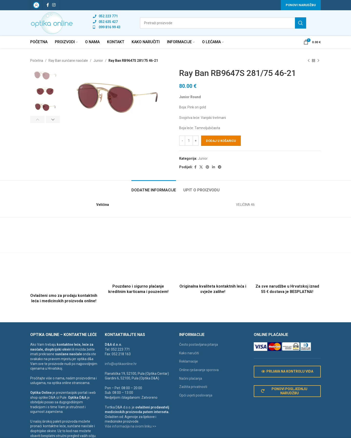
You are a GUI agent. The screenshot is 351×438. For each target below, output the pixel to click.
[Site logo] (51, 23)
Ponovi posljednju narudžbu (284, 391)
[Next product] (318, 60)
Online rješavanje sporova (199, 370)
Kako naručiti (189, 353)
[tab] (153, 187)
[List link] (106, 16)
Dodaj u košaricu (221, 141)
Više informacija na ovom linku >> (130, 426)
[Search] (223, 23)
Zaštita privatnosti (193, 387)
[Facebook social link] (47, 5)
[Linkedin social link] (213, 167)
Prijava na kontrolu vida (287, 371)
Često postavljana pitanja (198, 344)
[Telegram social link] (219, 167)
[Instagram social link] (53, 5)
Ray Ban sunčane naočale (68, 61)
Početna (36, 61)
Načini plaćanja (190, 378)
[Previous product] (308, 60)
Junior (98, 61)
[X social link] (201, 167)
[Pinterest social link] (207, 167)
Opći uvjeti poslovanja (195, 395)
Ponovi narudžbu (301, 5)
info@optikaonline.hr (121, 364)
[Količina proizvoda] (189, 141)
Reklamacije (188, 361)
